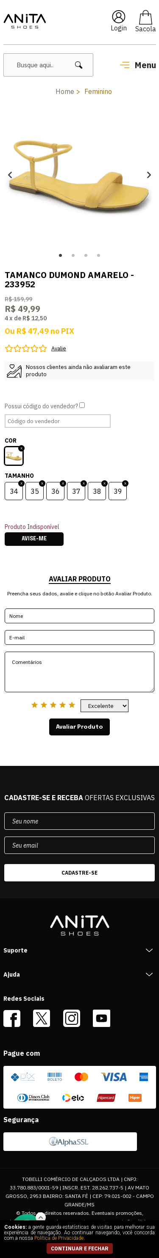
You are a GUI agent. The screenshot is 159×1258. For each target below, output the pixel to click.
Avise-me (34, 539)
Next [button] (149, 174)
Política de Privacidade (59, 1238)
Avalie (58, 348)
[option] (79, 174)
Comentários (79, 672)
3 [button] (86, 255)
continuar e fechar (80, 1248)
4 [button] (99, 255)
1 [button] (60, 255)
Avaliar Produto (79, 727)
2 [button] (73, 255)
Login (119, 28)
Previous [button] (10, 174)
